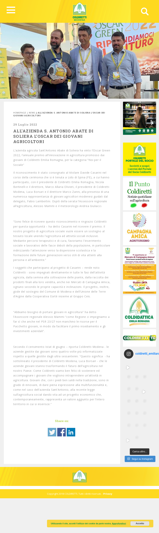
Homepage (19, 112)
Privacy (107, 493)
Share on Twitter (52, 432)
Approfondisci (119, 523)
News (32, 112)
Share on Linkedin (71, 432)
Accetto (140, 523)
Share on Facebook (61, 432)
